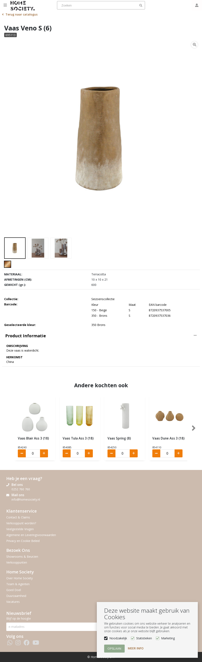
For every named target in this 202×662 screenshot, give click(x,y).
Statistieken (144, 638)
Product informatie (25, 336)
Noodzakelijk (118, 638)
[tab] (101, 335)
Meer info (136, 648)
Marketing (168, 638)
